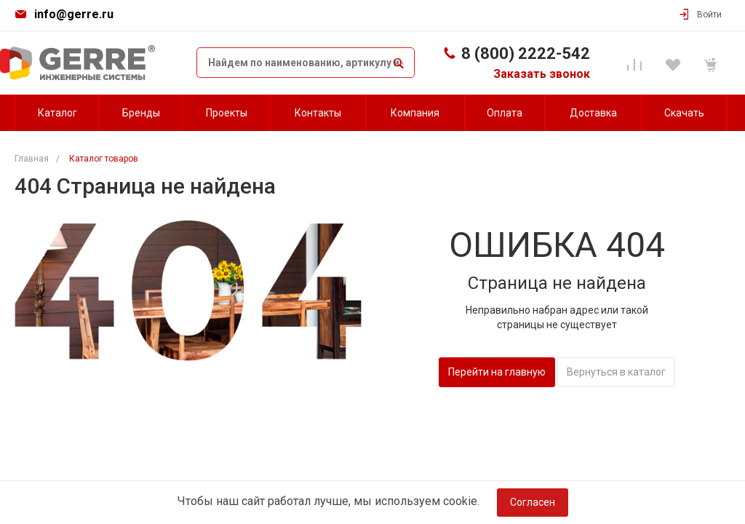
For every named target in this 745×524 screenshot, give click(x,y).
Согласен (532, 502)
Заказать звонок (541, 74)
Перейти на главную (497, 372)
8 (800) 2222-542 (525, 53)
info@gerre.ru (73, 14)
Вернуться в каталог (616, 372)
